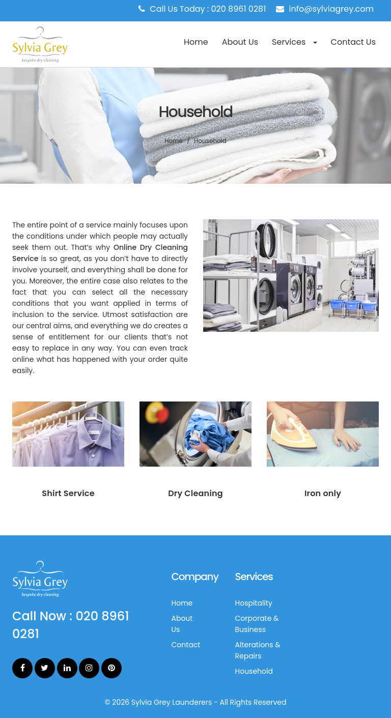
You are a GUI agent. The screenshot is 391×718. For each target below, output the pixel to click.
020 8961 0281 (238, 9)
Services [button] (294, 42)
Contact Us (353, 42)
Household (254, 671)
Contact (186, 645)
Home (196, 42)
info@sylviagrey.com (331, 9)
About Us (240, 42)
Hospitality (253, 603)
